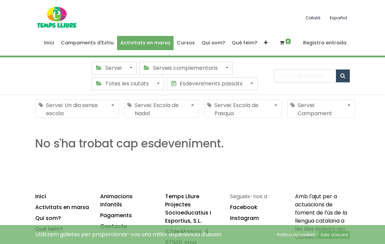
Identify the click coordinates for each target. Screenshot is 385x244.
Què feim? (49, 229)
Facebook (243, 207)
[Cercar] (343, 75)
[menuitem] (49, 43)
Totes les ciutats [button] (123, 83)
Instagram (244, 218)
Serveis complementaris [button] (181, 68)
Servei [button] (109, 68)
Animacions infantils (116, 200)
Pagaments (116, 215)
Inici (40, 196)
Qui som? (48, 218)
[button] (266, 43)
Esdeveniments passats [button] (207, 83)
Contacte (113, 226)
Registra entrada (324, 42)
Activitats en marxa (62, 207)
